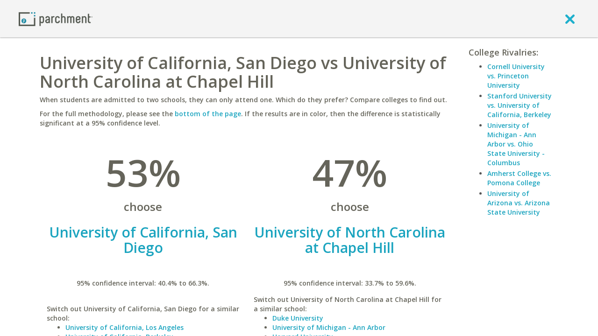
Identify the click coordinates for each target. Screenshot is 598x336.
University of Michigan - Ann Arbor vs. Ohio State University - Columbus (516, 144)
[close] (570, 18)
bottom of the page (208, 113)
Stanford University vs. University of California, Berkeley (519, 105)
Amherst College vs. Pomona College (519, 178)
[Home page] (56, 18)
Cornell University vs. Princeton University (516, 76)
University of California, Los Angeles (124, 327)
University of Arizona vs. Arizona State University (518, 203)
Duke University (297, 318)
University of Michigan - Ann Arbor (328, 327)
